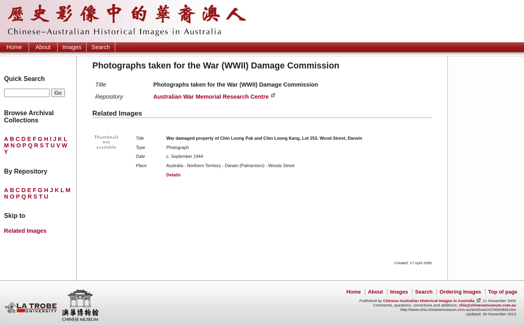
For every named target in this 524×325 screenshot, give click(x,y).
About (43, 47)
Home (14, 47)
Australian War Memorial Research (211, 96)
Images (71, 47)
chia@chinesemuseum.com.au (487, 305)
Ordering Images (460, 292)
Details (173, 174)
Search (100, 47)
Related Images (25, 231)
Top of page (502, 292)
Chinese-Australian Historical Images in (428, 300)
